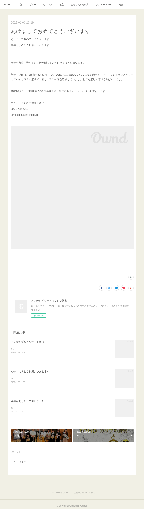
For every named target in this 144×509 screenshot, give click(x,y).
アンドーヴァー (103, 4)
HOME (7, 4)
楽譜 (121, 4)
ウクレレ (47, 4)
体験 (20, 4)
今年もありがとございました (27, 401)
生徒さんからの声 (80, 4)
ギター (32, 4)
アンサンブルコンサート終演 (27, 341)
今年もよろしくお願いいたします (30, 371)
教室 (61, 4)
